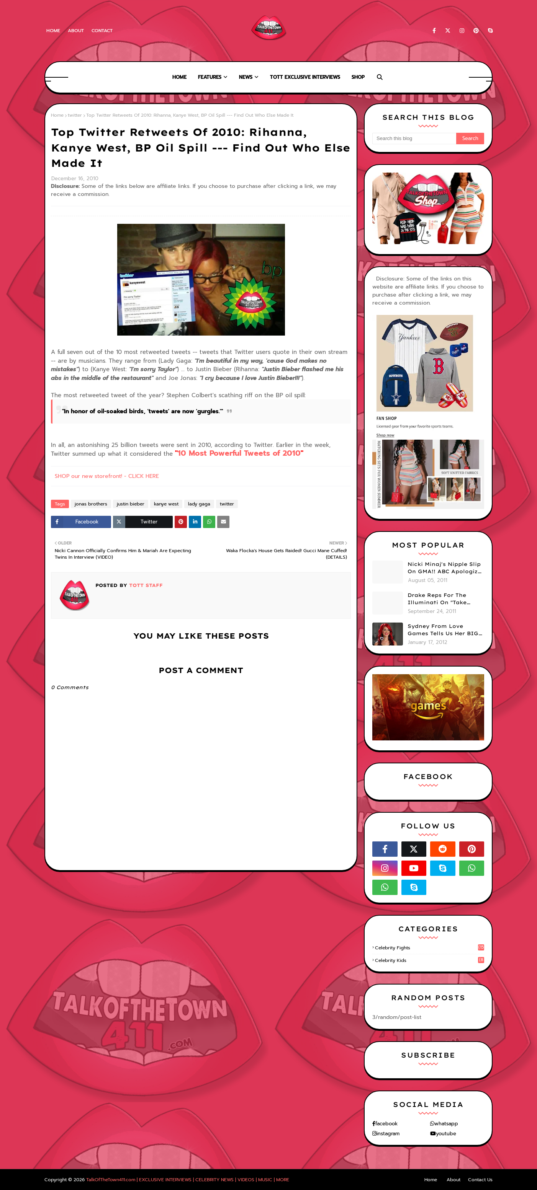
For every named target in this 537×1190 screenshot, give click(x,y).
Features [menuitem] (209, 77)
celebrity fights (429, 947)
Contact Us (480, 1179)
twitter (75, 115)
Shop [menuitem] (358, 77)
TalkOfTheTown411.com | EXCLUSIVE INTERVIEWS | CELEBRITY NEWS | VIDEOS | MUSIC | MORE (187, 1179)
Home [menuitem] (179, 77)
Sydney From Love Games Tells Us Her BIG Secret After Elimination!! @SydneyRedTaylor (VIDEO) (443, 630)
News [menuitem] (245, 77)
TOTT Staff (145, 585)
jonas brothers (91, 503)
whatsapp (446, 1123)
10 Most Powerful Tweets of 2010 (239, 453)
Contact (102, 30)
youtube (446, 1133)
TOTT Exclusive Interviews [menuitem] (305, 77)
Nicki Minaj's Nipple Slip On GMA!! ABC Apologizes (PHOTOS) (446, 568)
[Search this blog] (414, 138)
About (76, 30)
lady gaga (199, 503)
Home (53, 30)
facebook (386, 1123)
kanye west (166, 503)
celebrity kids (429, 960)
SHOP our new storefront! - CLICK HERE (107, 476)
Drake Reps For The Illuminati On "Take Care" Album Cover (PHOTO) (437, 599)
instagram (388, 1133)
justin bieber (130, 503)
